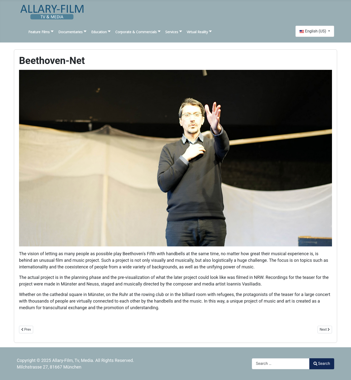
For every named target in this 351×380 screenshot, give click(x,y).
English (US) (313, 31)
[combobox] (281, 363)
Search (321, 363)
